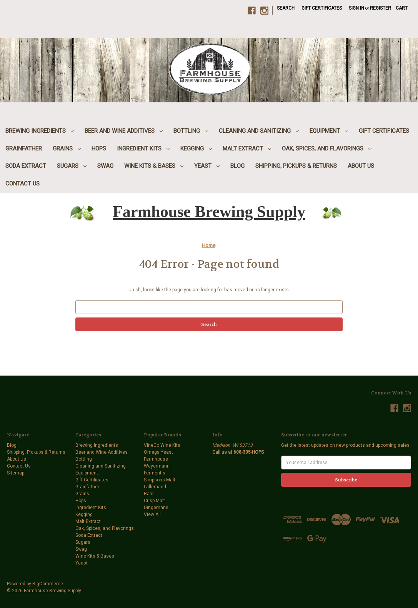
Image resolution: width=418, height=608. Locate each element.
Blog (237, 165)
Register (380, 8)
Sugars (72, 165)
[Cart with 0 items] (401, 8)
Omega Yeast (158, 452)
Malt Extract (247, 148)
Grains (67, 148)
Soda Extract (25, 165)
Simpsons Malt (159, 480)
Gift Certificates (321, 8)
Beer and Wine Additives (124, 130)
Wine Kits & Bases (153, 165)
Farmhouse (156, 459)
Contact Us (22, 183)
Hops (99, 148)
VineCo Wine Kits (162, 445)
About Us (361, 165)
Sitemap (15, 473)
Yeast (207, 165)
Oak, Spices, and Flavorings (326, 148)
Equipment (329, 130)
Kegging (196, 148)
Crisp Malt (154, 500)
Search (286, 8)
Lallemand (155, 486)
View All (152, 514)
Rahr (149, 493)
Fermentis (154, 473)
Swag (105, 165)
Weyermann (157, 466)
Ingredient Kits (143, 148)
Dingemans (156, 507)
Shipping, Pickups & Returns (296, 165)
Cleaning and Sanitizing (259, 130)
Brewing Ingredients (39, 130)
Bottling (190, 130)
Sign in (356, 8)
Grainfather (23, 148)
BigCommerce (47, 583)
